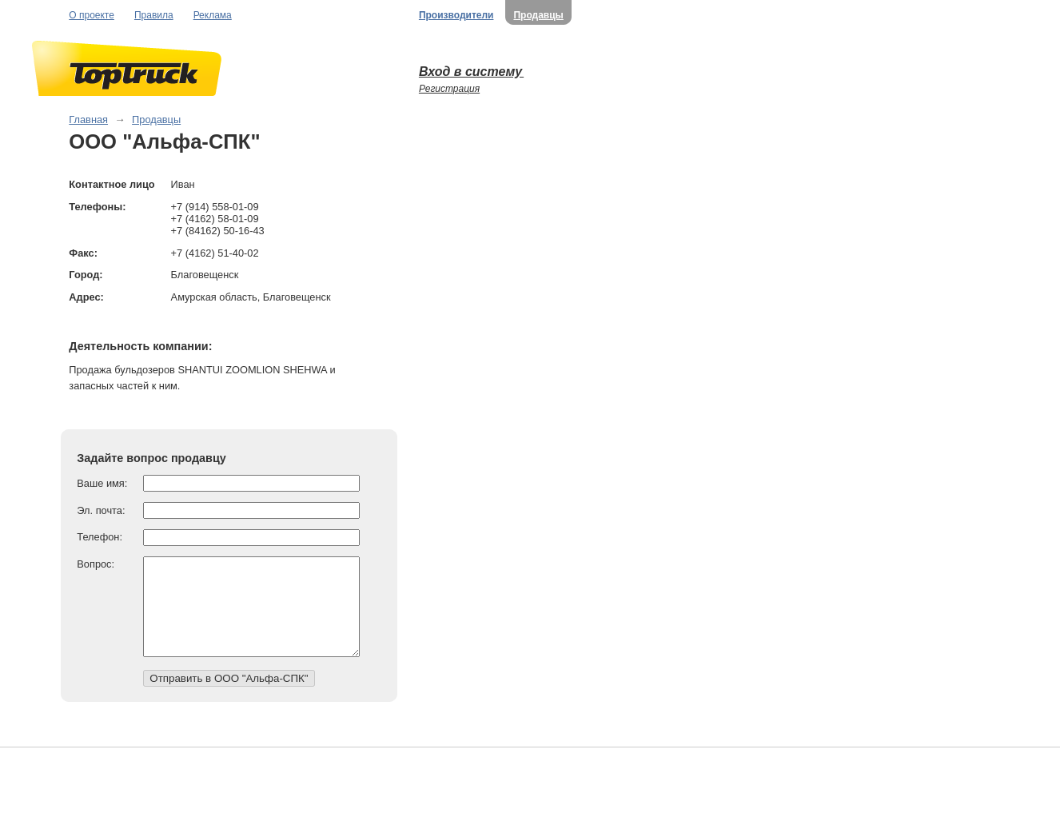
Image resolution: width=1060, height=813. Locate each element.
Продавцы (538, 15)
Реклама (212, 15)
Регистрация (449, 88)
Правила (153, 15)
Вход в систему (471, 71)
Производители (456, 15)
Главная (88, 120)
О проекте (91, 15)
